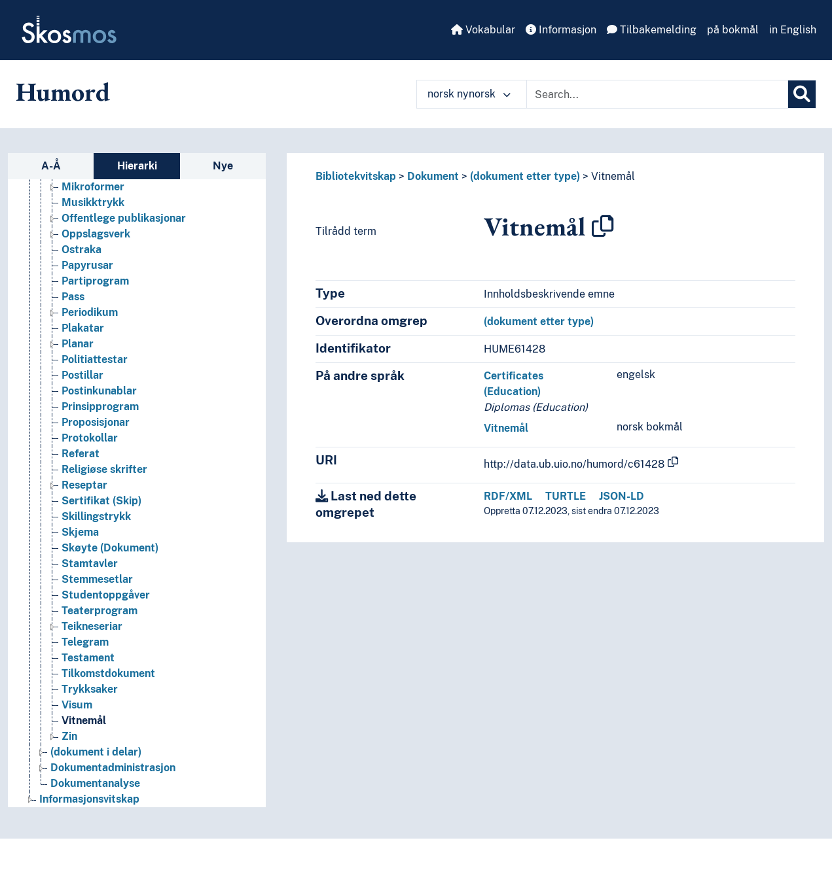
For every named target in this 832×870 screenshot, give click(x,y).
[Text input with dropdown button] (657, 94)
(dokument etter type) (525, 176)
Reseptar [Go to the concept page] (84, 485)
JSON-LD (621, 496)
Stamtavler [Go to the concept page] (90, 563)
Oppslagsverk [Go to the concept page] (96, 234)
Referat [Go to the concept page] (80, 453)
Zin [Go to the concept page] (69, 736)
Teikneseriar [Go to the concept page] (92, 626)
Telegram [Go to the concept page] (85, 642)
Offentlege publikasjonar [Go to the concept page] (124, 218)
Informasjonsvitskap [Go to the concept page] (89, 799)
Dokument (433, 176)
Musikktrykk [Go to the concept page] (93, 202)
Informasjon (561, 30)
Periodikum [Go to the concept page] (90, 312)
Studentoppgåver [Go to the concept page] (106, 595)
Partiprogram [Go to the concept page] (95, 281)
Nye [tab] (223, 166)
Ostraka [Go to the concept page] (81, 249)
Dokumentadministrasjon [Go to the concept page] (112, 767)
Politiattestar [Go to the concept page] (95, 359)
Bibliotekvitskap (356, 176)
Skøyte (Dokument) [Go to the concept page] (110, 548)
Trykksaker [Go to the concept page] (90, 689)
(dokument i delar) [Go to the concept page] (95, 752)
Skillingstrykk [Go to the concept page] (96, 516)
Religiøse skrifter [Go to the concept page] (104, 469)
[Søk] (801, 94)
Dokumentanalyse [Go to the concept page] (95, 783)
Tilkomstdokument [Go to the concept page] (108, 673)
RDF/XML (508, 496)
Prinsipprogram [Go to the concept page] (100, 406)
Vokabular (483, 30)
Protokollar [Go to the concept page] (90, 438)
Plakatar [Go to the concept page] (83, 328)
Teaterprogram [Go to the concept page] (99, 610)
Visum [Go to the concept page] (77, 705)
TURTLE (565, 496)
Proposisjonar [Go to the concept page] (96, 422)
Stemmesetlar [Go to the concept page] (97, 579)
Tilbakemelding (651, 30)
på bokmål (733, 30)
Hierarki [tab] (137, 166)
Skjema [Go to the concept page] (80, 532)
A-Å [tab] (51, 166)
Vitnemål (613, 176)
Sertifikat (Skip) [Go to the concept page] (101, 501)
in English (792, 30)
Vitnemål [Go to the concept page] (84, 720)
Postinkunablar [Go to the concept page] (99, 391)
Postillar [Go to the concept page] (82, 375)
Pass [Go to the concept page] (73, 296)
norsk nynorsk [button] (469, 94)
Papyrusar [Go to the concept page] (87, 265)
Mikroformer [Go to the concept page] (93, 187)
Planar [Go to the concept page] (78, 344)
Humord (63, 92)
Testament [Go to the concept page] (88, 658)
